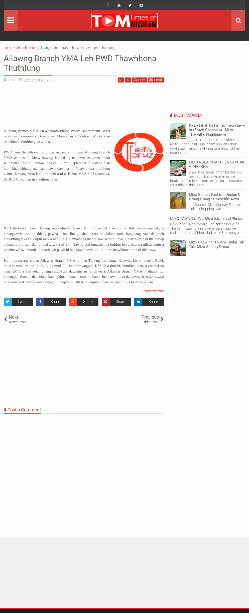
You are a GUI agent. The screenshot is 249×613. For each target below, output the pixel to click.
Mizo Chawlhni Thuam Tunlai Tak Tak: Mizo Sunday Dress (216, 244)
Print (140, 79)
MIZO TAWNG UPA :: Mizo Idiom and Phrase (206, 218)
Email (156, 79)
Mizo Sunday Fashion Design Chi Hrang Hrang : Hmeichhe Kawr (216, 196)
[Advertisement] (84, 107)
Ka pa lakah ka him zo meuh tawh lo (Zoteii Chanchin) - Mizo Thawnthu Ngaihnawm (217, 130)
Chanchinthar (153, 291)
